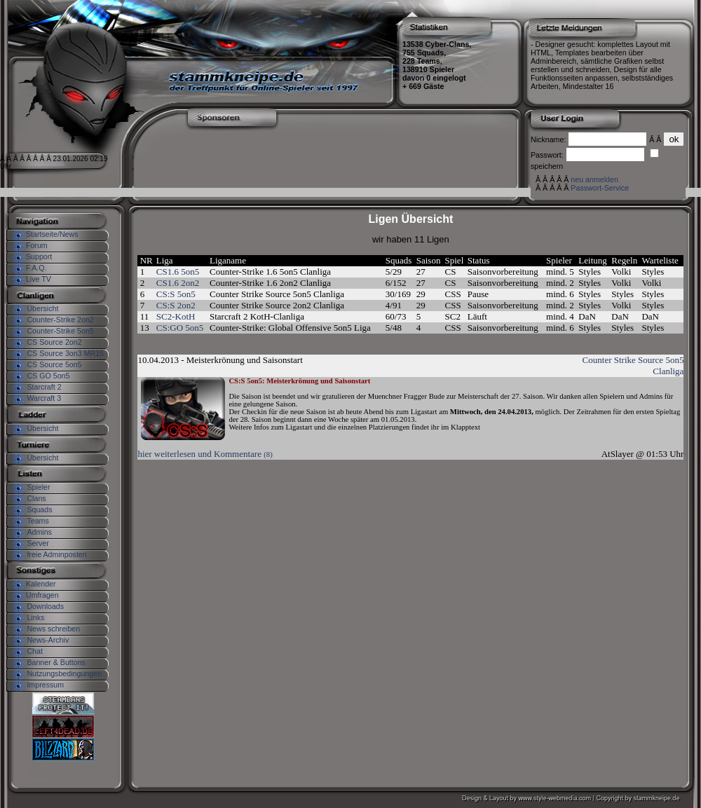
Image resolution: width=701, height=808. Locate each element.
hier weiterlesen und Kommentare (204, 453)
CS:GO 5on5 (180, 327)
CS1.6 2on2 (177, 283)
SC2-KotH (176, 316)
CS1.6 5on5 (177, 271)
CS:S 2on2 (176, 305)
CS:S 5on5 (176, 294)
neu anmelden (594, 179)
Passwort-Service (600, 188)
